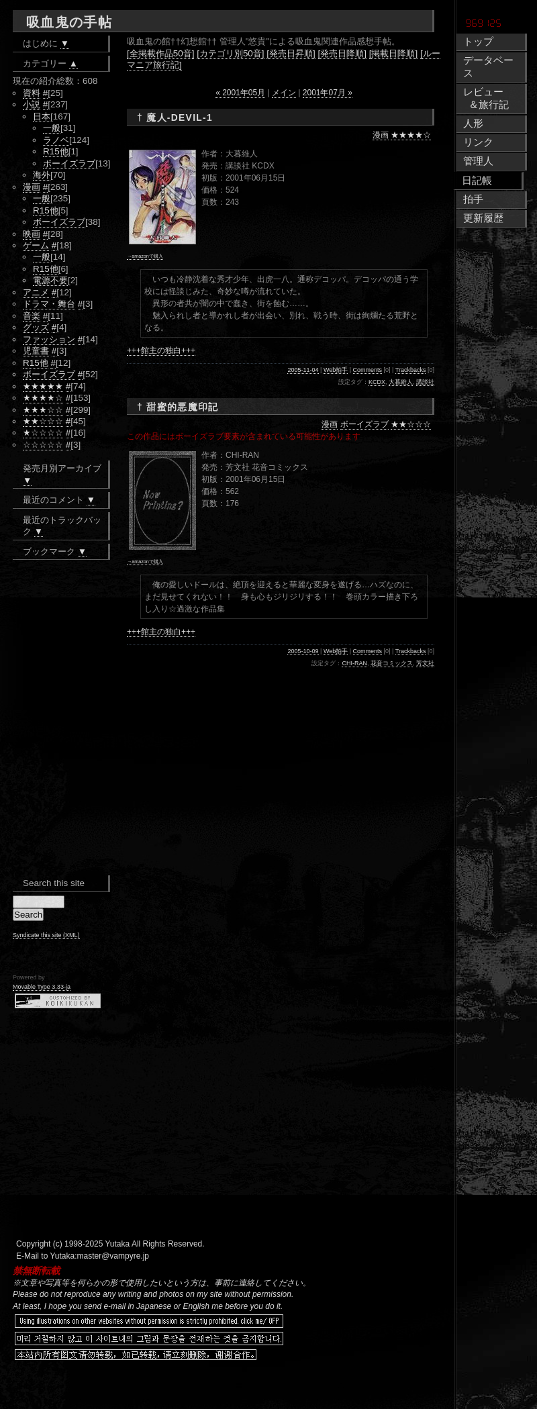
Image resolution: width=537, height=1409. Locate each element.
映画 (31, 234)
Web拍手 (336, 370)
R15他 (55, 151)
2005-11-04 (302, 370)
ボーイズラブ (364, 424)
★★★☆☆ (43, 410)
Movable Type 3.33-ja (41, 986)
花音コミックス (392, 663)
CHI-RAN (354, 663)
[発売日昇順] (290, 53)
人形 (473, 123)
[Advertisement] (191, 1389)
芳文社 (425, 663)
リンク (478, 142)
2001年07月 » (327, 92)
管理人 (478, 161)
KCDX (377, 382)
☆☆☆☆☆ (43, 445)
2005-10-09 (302, 651)
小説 (31, 104)
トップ (478, 41)
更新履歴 (483, 218)
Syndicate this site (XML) (46, 935)
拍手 (473, 199)
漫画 (381, 135)
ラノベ (56, 140)
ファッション (49, 339)
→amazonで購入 (145, 256)
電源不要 (50, 280)
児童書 (36, 351)
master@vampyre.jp (113, 1256)
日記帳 (477, 180)
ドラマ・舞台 (49, 304)
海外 (41, 175)
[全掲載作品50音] (160, 53)
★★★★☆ (411, 135)
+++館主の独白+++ (161, 350)
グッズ (36, 327)
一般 (51, 128)
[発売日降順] (342, 53)
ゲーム (36, 245)
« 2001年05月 (240, 92)
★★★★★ (43, 386)
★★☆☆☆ (411, 424)
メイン (284, 92)
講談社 (425, 382)
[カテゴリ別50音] (230, 53)
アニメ (36, 292)
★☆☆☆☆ (43, 433)
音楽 (31, 316)
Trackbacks (410, 370)
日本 (41, 116)
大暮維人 (401, 382)
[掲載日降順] (393, 53)
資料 (31, 93)
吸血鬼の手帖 (69, 22)
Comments (368, 370)
